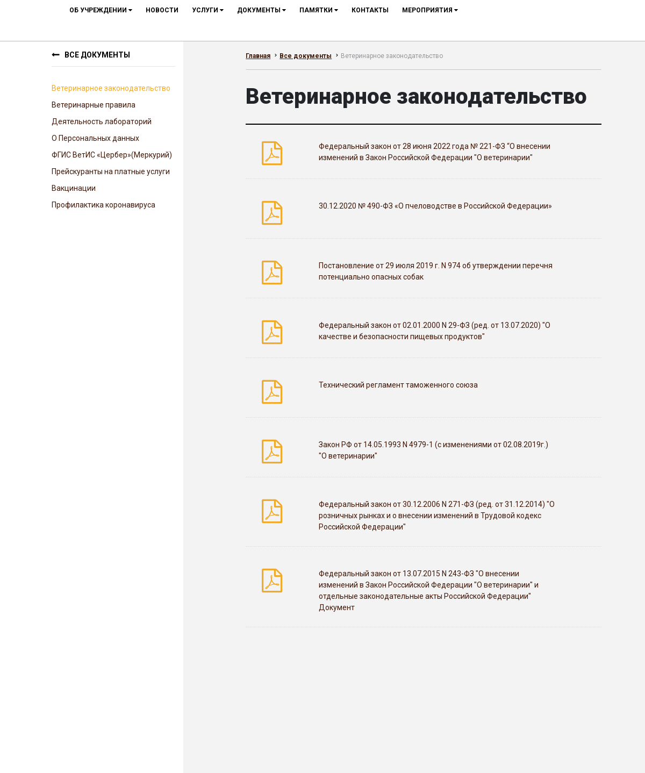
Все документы (97, 55)
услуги (208, 10)
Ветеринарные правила (93, 105)
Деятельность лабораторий (102, 121)
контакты (370, 10)
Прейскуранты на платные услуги (111, 171)
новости (162, 10)
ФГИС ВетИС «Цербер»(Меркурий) (112, 155)
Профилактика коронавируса (103, 205)
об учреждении (100, 10)
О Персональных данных (95, 138)
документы (261, 10)
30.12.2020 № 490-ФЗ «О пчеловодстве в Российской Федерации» (435, 206)
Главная (258, 56)
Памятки (318, 10)
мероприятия (430, 10)
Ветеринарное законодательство (111, 88)
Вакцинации (74, 188)
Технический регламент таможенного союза (398, 385)
